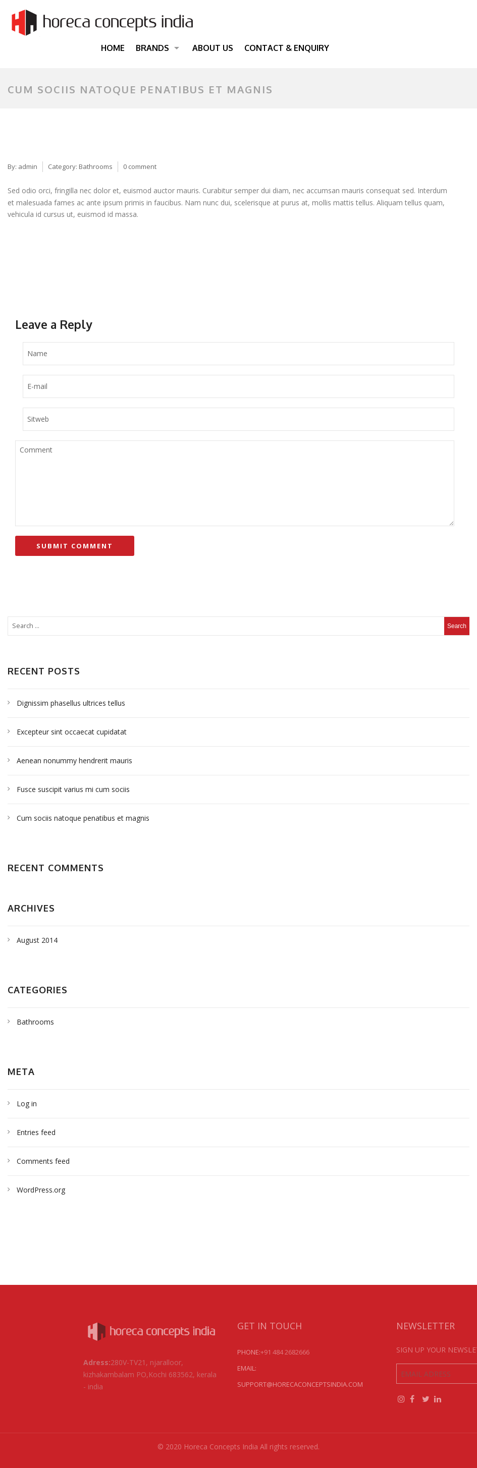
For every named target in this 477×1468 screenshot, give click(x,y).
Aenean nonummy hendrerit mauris (74, 760)
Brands (152, 48)
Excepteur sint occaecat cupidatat (72, 732)
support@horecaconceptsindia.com (349, 1384)
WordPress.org (41, 1190)
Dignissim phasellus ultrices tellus (71, 703)
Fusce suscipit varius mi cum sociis (73, 789)
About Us (212, 48)
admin (27, 166)
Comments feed (43, 1161)
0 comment (139, 166)
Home (113, 48)
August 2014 (37, 940)
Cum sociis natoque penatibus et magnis (83, 818)
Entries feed (36, 1132)
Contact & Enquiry (286, 48)
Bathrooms (96, 166)
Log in (27, 1103)
